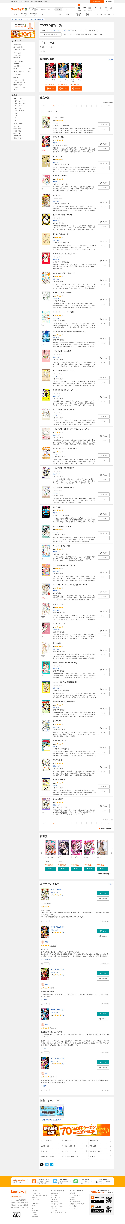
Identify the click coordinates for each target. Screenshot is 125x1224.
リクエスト (54, 1210)
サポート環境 (55, 1201)
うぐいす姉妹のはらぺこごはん (63, 370)
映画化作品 (16, 57)
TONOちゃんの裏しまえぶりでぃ (64, 273)
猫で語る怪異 (57, 156)
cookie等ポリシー (75, 1206)
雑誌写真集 (87, 14)
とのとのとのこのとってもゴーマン (65, 390)
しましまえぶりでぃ (60, 740)
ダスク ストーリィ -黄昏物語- (63, 293)
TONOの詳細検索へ (106, 828)
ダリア (60, 857)
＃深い (49, 959)
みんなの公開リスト (19, 82)
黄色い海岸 (57, 643)
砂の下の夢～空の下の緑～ (62, 526)
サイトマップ (74, 1208)
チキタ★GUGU (67, 30)
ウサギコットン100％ (60, 176)
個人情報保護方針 (75, 1201)
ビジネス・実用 (19, 110)
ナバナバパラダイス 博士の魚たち (64, 701)
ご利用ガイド (110, 14)
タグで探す (16, 126)
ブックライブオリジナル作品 (21, 72)
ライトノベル (18, 106)
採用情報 (72, 1197)
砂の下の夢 (57, 721)
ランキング (35, 1199)
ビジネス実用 (78, 14)
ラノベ (60, 14)
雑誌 (16, 113)
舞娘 (46, 942)
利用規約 (72, 1199)
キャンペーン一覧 (18, 80)
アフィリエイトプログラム (58, 1212)
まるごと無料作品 (18, 61)
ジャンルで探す (17, 124)
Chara (86, 857)
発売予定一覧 (17, 44)
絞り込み (31, 9)
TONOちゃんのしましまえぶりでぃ (65, 254)
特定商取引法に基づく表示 (77, 1204)
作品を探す (54, 1195)
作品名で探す (17, 128)
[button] (50, 88)
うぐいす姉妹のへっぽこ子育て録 (64, 565)
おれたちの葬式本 (59, 779)
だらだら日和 (57, 760)
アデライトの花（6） (58, 969)
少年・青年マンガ (24, 14)
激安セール (16, 63)
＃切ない (44, 959)
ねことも (99, 857)
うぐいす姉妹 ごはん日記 (62, 351)
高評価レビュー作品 (19, 87)
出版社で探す (17, 136)
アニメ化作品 (17, 53)
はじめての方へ (101, 14)
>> (109, 106)
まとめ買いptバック (19, 66)
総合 (15, 14)
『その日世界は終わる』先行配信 (50, 1120)
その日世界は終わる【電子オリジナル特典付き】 (69, 331)
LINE (33, 1206)
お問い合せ (54, 1208)
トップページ (36, 1193)
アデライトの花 (54, 30)
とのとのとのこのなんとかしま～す (65, 448)
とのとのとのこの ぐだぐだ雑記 (63, 312)
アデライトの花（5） (58, 1010)
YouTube (34, 1214)
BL (42, 14)
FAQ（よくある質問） (57, 1204)
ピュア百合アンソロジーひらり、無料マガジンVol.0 (70, 585)
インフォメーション (56, 1206)
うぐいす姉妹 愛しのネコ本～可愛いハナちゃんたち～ (72, 429)
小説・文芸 (69, 14)
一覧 (110, 59)
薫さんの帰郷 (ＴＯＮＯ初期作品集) (65, 663)
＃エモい (44, 999)
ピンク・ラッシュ (59, 624)
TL (51, 14)
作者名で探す (17, 131)
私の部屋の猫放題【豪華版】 (63, 215)
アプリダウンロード (56, 1197)
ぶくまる (16, 89)
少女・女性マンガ (33, 14)
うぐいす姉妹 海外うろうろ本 (63, 487)
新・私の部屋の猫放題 (60, 234)
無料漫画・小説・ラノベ (39, 1195)
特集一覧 (16, 77)
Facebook (35, 1216)
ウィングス (74, 857)
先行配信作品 (17, 74)
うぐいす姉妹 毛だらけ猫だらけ (64, 409)
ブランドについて (75, 1195)
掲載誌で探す (17, 133)
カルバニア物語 (58, 117)
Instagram (35, 1210)
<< (43, 106)
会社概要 (72, 1193)
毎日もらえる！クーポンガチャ (22, 68)
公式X (43, 51)
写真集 (17, 115)
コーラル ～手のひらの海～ (62, 546)
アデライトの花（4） (58, 1058)
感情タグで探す (17, 138)
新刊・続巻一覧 (17, 47)
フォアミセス (49, 857)
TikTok (34, 1212)
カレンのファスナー (60, 604)
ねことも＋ (57, 195)
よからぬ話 (57, 507)
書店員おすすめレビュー (20, 85)
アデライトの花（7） (58, 927)
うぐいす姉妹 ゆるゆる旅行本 (63, 468)
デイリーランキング (19, 49)
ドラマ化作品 (17, 55)
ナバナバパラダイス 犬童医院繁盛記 (65, 682)
